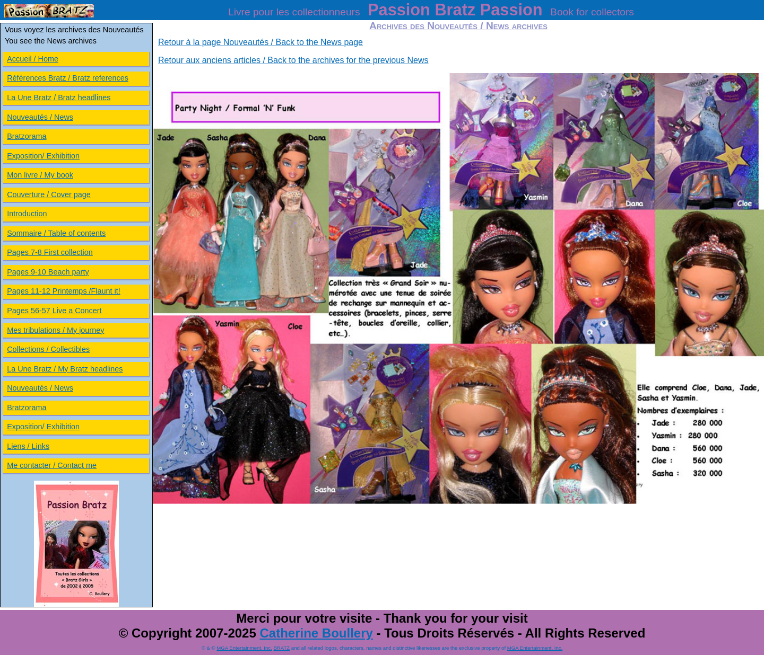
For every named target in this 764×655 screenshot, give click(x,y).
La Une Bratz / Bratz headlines (58, 97)
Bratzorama (26, 136)
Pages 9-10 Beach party (48, 272)
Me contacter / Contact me (52, 465)
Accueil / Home (32, 59)
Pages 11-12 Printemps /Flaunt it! (63, 291)
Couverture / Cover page (49, 194)
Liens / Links (28, 446)
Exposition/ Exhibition (43, 156)
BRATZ (281, 648)
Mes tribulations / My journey (55, 330)
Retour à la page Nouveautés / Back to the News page (260, 42)
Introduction (27, 213)
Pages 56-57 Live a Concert (54, 310)
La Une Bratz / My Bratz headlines (65, 369)
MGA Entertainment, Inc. (244, 648)
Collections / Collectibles (48, 349)
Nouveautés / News (40, 117)
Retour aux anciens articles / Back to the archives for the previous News (293, 60)
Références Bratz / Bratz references (67, 78)
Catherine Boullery (315, 633)
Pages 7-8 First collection (50, 252)
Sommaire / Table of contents (56, 233)
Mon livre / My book (40, 175)
